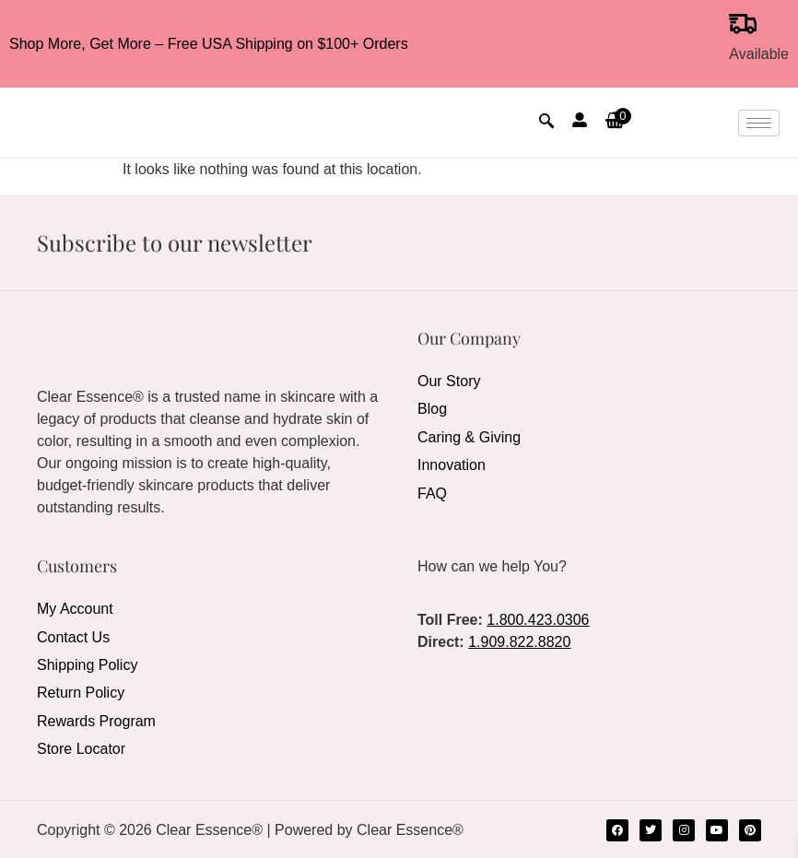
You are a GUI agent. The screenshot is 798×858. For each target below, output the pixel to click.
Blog (432, 409)
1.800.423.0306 (538, 620)
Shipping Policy (87, 664)
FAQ (432, 492)
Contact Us (73, 636)
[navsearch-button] (546, 123)
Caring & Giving (469, 436)
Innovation (451, 464)
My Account (75, 609)
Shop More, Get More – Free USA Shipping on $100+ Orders (208, 44)
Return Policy (80, 691)
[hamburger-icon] (759, 123)
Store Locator (81, 747)
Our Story (448, 381)
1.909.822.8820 (519, 642)
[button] (616, 123)
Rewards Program (96, 719)
